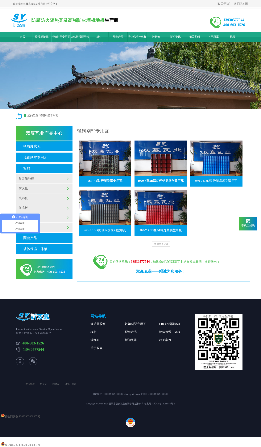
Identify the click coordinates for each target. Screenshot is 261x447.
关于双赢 (213, 36)
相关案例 (194, 36)
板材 (99, 36)
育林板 (23, 217)
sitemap (127, 394)
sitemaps (136, 394)
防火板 (23, 188)
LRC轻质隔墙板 (80, 36)
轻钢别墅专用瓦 (61, 36)
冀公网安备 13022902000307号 (22, 416)
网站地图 (242, 3)
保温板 (23, 207)
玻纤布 (156, 36)
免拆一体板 (71, 384)
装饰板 (23, 198)
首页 (22, 36)
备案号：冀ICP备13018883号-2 (159, 403)
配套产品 (118, 36)
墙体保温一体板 (137, 36)
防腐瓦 (55, 384)
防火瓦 (43, 384)
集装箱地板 (26, 178)
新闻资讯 (175, 36)
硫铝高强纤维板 (29, 227)
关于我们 (226, 3)
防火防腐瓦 (111, 394)
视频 (232, 36)
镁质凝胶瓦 (41, 36)
